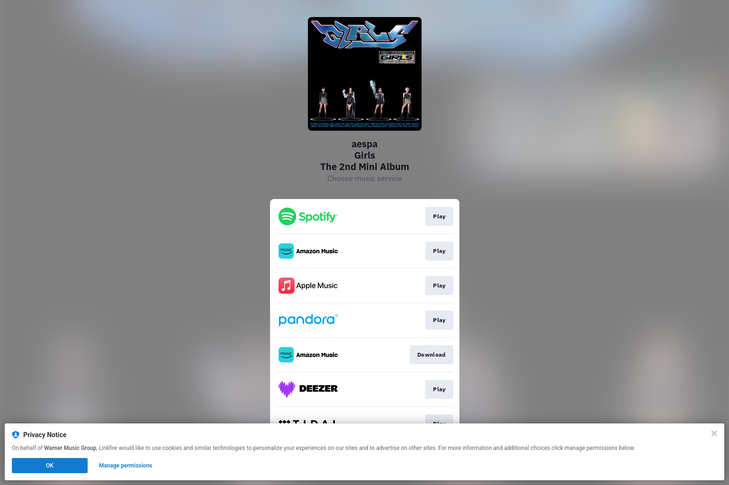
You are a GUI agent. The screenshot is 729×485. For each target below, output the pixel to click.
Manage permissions (126, 465)
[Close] (714, 433)
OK (50, 465)
